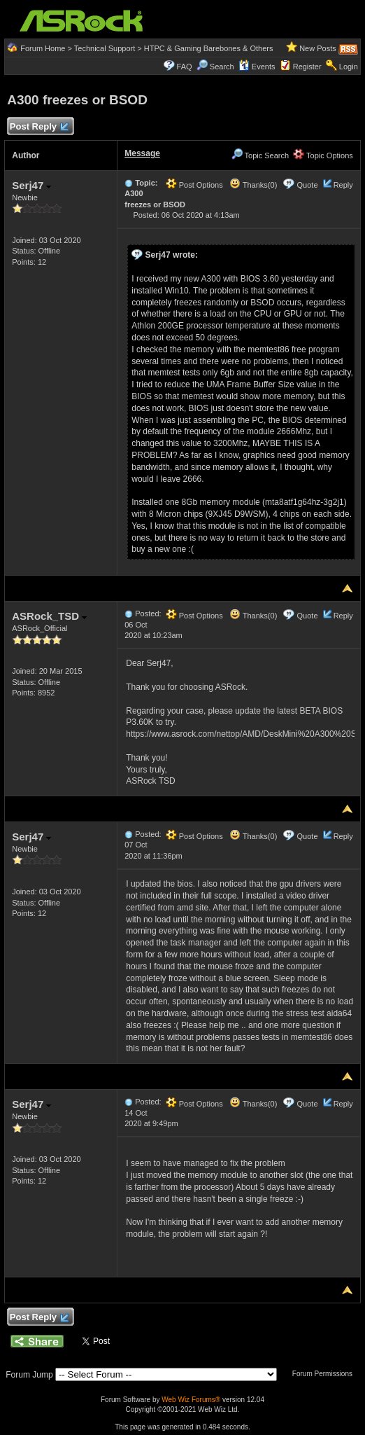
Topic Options (323, 155)
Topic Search (260, 155)
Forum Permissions (325, 1374)
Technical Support (104, 48)
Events (256, 66)
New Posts (317, 48)
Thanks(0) (253, 185)
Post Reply (38, 127)
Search (222, 66)
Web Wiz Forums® (191, 1399)
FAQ (184, 66)
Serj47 (31, 185)
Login (348, 66)
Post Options (194, 185)
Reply (343, 185)
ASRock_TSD (49, 616)
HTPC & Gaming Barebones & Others (208, 48)
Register (307, 66)
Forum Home (42, 48)
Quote (307, 185)
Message (142, 153)
